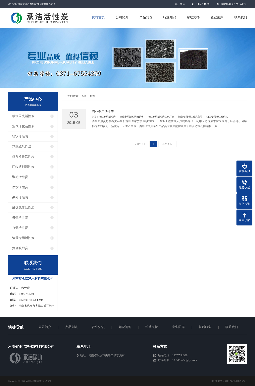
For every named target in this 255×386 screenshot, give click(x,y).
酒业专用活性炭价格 (217, 116)
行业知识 (98, 327)
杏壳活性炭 (20, 227)
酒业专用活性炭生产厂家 (161, 116)
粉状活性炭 (20, 136)
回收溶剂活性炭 (23, 167)
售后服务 (205, 327)
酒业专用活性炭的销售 (132, 116)
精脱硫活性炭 (21, 146)
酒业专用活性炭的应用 (190, 116)
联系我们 (231, 327)
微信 (182, 5)
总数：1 (140, 143)
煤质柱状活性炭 (23, 156)
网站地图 (226, 4)
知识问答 (125, 327)
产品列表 (71, 327)
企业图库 (178, 327)
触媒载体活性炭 (23, 207)
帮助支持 (151, 327)
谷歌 (242, 4)
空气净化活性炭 (23, 126)
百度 (235, 4)
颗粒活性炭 (20, 177)
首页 (84, 96)
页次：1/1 (168, 143)
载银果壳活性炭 (23, 116)
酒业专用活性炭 (23, 238)
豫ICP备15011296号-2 (236, 381)
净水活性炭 (20, 187)
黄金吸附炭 (20, 248)
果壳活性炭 (20, 197)
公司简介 (44, 327)
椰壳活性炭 (20, 217)
